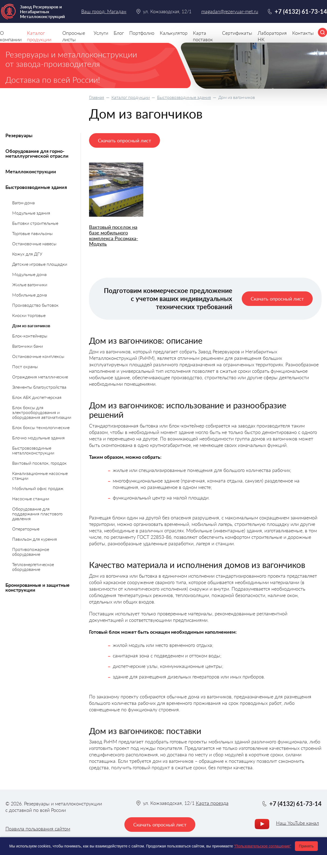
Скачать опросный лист (124, 140)
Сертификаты (237, 33)
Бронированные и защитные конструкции (37, 587)
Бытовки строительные (35, 223)
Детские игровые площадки (39, 264)
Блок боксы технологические (41, 427)
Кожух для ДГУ (27, 253)
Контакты (303, 33)
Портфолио (141, 33)
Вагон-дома (23, 202)
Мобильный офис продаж (37, 488)
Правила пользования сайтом (37, 829)
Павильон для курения (34, 539)
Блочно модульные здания (38, 437)
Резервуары (18, 135)
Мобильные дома (29, 294)
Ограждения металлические (40, 376)
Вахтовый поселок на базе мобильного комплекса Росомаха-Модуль (113, 235)
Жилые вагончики (29, 284)
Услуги (101, 33)
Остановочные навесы (34, 243)
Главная (96, 97)
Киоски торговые (29, 315)
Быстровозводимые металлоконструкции (33, 450)
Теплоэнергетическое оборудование (33, 567)
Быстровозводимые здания (184, 97)
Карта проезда (212, 803)
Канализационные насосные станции (40, 476)
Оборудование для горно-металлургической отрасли (37, 153)
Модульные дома (29, 274)
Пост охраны (25, 366)
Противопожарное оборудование (30, 552)
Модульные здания (31, 212)
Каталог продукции (130, 97)
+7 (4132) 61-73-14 (301, 11)
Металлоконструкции (30, 171)
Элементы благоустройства (39, 386)
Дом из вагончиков (31, 325)
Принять (306, 846)
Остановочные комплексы (38, 356)
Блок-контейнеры (29, 335)
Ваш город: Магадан (103, 11)
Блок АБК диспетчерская (37, 397)
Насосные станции (30, 498)
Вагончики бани (27, 346)
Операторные (25, 528)
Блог (119, 33)
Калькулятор (174, 33)
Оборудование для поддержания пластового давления (37, 513)
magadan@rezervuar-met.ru (229, 11)
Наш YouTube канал (297, 823)
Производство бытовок (35, 305)
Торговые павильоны (32, 233)
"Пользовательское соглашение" (262, 846)
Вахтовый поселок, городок (39, 463)
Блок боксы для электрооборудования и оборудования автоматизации (41, 412)
